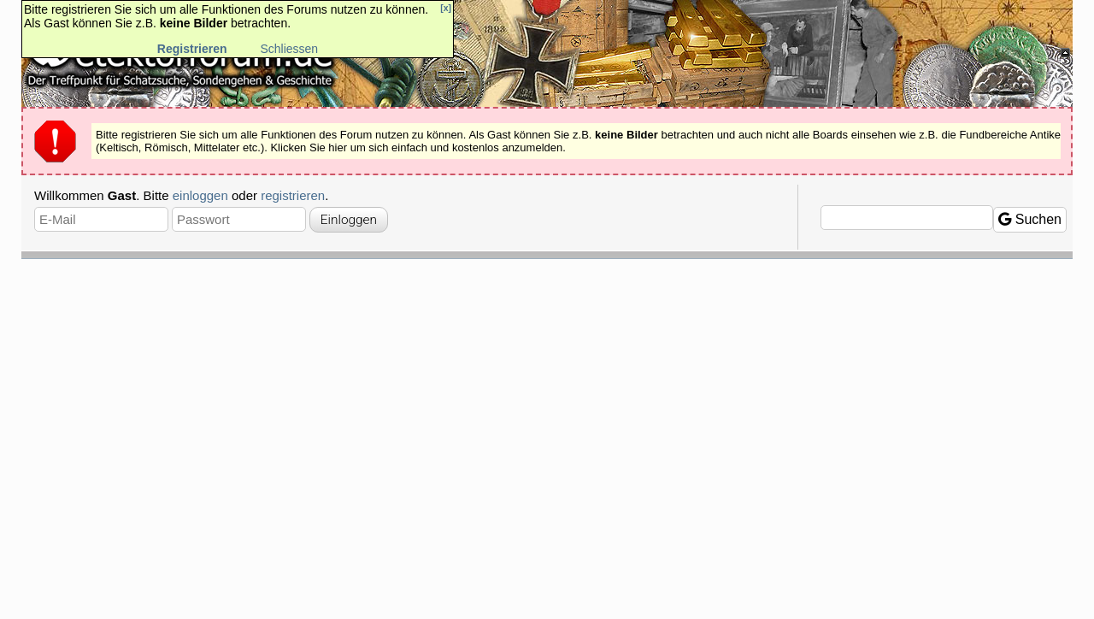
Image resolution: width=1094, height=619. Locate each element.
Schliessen (289, 49)
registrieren (293, 195)
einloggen (200, 195)
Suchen (1030, 219)
